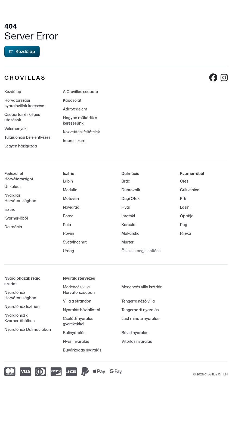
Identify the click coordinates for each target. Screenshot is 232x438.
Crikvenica (189, 189)
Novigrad (71, 207)
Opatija (187, 215)
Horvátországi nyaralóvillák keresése (24, 103)
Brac (126, 181)
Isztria (10, 209)
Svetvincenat (74, 242)
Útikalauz (12, 186)
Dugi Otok (131, 198)
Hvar (126, 207)
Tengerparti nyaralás (140, 309)
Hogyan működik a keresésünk (80, 120)
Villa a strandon (77, 301)
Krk (183, 198)
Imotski (128, 215)
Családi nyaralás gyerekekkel (78, 321)
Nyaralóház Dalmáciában (27, 329)
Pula (67, 224)
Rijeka (185, 233)
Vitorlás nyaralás (137, 341)
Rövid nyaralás (135, 332)
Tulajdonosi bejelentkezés (27, 137)
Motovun (71, 198)
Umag (68, 250)
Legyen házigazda (20, 146)
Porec (68, 215)
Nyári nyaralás (76, 341)
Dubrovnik (131, 189)
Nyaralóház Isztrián (21, 306)
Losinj (185, 207)
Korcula (128, 224)
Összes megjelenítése (141, 250)
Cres (184, 181)
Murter (128, 242)
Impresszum (74, 140)
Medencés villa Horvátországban (79, 289)
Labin (68, 181)
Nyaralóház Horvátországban (20, 295)
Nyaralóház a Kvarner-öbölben (19, 318)
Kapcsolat (72, 100)
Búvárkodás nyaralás (82, 350)
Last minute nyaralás (140, 318)
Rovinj (68, 233)
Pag (183, 224)
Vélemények (15, 128)
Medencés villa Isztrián (142, 286)
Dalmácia (13, 226)
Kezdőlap (22, 51)
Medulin (70, 189)
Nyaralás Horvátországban (20, 198)
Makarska (131, 233)
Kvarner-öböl (16, 218)
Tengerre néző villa (138, 301)
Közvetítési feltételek (81, 131)
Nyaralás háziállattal (81, 309)
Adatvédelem (75, 109)
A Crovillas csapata (80, 91)
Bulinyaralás (74, 332)
